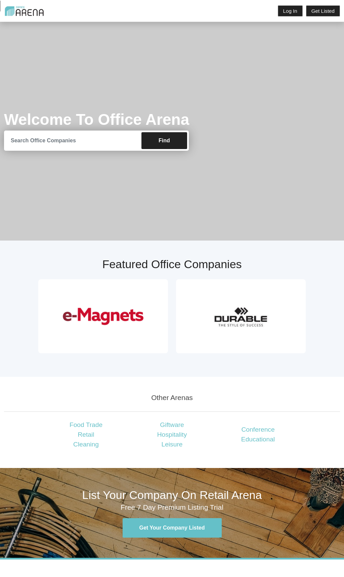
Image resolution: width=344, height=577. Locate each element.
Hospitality (172, 434)
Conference (257, 429)
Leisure (172, 444)
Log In (290, 11)
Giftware (172, 424)
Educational (258, 439)
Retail (86, 434)
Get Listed (323, 11)
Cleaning (86, 444)
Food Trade (86, 424)
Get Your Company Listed (172, 528)
